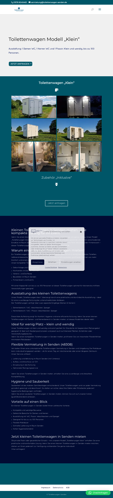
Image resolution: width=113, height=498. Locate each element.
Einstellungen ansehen (71, 262)
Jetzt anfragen (56, 203)
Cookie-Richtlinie (51, 267)
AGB (67, 488)
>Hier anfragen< (18, 449)
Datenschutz (62, 267)
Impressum (45, 488)
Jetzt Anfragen (22, 64)
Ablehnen (52, 262)
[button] (81, 232)
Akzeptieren (37, 262)
